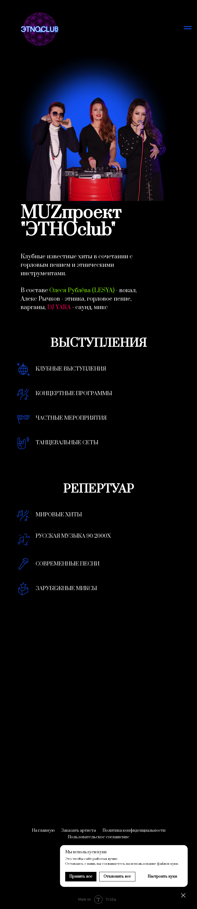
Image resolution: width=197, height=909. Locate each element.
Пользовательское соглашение (98, 837)
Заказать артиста (78, 830)
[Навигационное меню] (188, 27)
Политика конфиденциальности (133, 830)
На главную (43, 830)
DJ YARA (59, 307)
